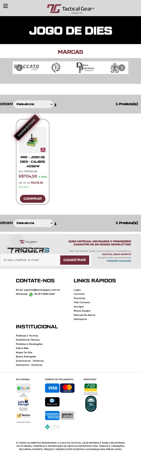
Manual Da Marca (84, 315)
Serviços (79, 307)
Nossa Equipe (82, 311)
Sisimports (80, 319)
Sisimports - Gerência (29, 365)
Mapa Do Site (24, 352)
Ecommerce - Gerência (30, 361)
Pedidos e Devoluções (29, 344)
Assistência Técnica (28, 340)
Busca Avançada (26, 356)
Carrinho (79, 294)
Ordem (6, 104)
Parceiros (79, 298)
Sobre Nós (22, 348)
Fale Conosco (82, 302)
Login (77, 290)
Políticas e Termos (27, 336)
